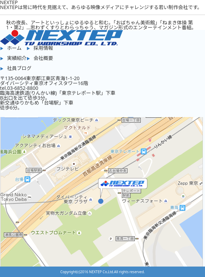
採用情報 (43, 48)
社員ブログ (19, 68)
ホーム (14, 48)
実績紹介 (17, 58)
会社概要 (43, 58)
